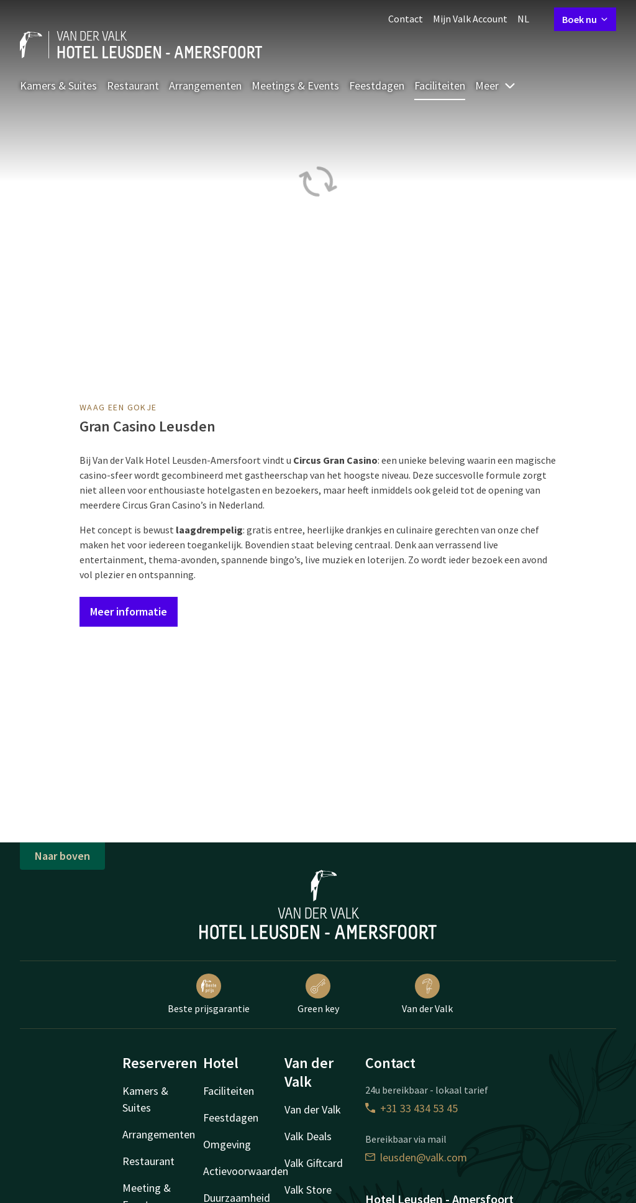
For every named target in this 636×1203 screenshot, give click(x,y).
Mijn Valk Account (470, 18)
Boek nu (585, 19)
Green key (318, 994)
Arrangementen (205, 85)
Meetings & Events (295, 85)
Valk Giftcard (313, 1163)
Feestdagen (376, 85)
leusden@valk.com (416, 1157)
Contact (405, 18)
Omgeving (227, 1144)
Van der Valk (427, 994)
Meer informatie (128, 611)
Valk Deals (308, 1136)
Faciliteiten (439, 85)
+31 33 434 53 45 (411, 1108)
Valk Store (308, 1189)
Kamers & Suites (58, 85)
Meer (495, 85)
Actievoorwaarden (245, 1171)
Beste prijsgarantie (209, 994)
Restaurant (133, 85)
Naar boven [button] (62, 856)
